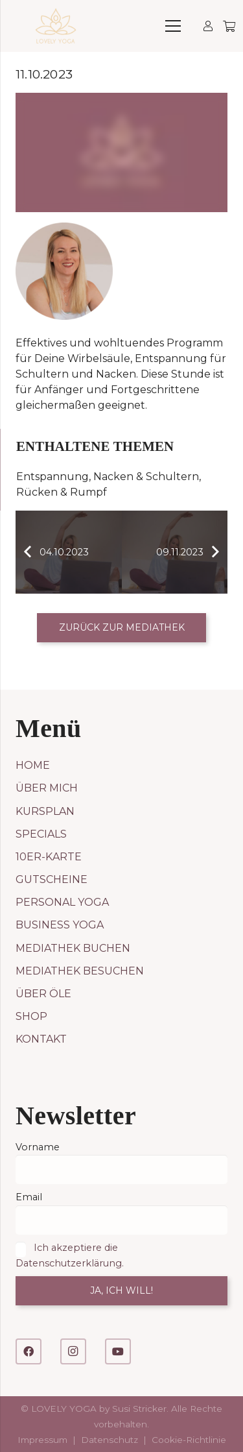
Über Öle (43, 993)
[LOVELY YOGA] (55, 25)
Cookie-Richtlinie (189, 1439)
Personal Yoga (62, 902)
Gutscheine (51, 879)
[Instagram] (73, 1351)
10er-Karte (49, 857)
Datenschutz (109, 1439)
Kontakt (41, 1039)
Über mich (47, 788)
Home (33, 765)
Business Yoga (60, 925)
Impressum (42, 1439)
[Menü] (173, 26)
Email (29, 1197)
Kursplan (45, 811)
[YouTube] (118, 1351)
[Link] (208, 25)
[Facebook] (28, 1351)
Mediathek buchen (73, 948)
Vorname (38, 1147)
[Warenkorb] (228, 26)
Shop (31, 1016)
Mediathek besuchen (80, 971)
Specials (41, 834)
